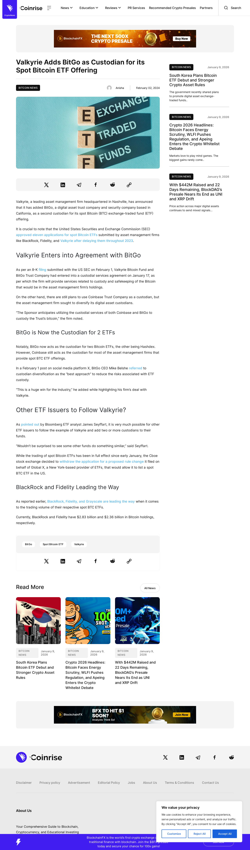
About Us (150, 783)
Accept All (224, 833)
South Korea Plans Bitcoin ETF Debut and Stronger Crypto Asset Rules (193, 80)
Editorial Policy (109, 783)
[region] (199, 821)
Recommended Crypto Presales (172, 8)
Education (88, 8)
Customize (174, 833)
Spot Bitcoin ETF (53, 544)
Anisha (120, 87)
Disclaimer (24, 783)
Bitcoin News (28, 87)
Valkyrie (79, 544)
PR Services (136, 8)
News (67, 8)
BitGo (28, 544)
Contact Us (210, 783)
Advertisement (79, 783)
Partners (206, 8)
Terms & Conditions (179, 783)
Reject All (199, 833)
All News (150, 588)
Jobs (131, 783)
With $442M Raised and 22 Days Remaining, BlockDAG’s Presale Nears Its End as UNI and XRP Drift (134, 672)
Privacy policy (49, 783)
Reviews (113, 8)
